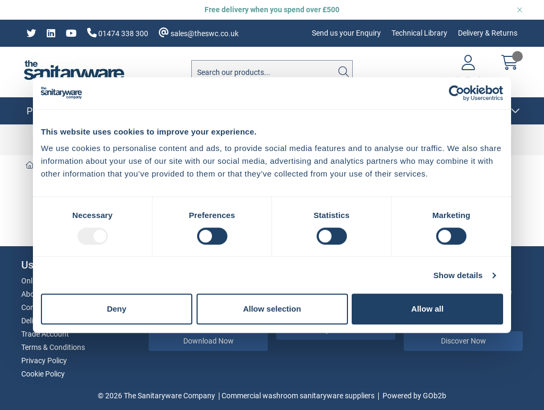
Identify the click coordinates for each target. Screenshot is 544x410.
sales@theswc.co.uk (199, 33)
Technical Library (419, 33)
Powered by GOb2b (414, 395)
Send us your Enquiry (346, 33)
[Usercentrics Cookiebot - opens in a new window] (456, 93)
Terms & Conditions (53, 347)
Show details (458, 275)
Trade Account (45, 334)
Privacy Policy (44, 360)
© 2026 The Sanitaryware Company (156, 395)
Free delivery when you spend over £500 (272, 9)
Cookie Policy (43, 374)
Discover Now (463, 341)
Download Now (208, 341)
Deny (116, 308)
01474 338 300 (117, 33)
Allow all (427, 308)
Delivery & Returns (487, 33)
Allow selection (272, 308)
